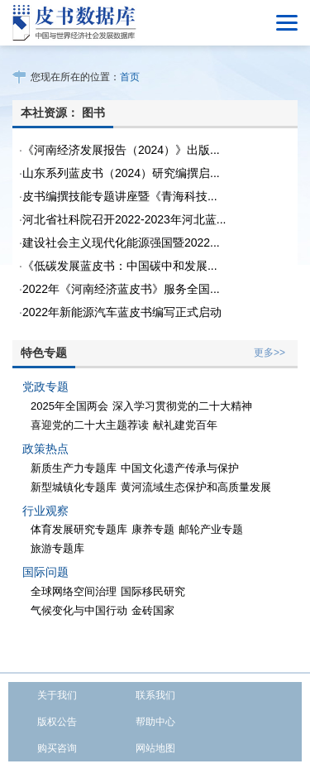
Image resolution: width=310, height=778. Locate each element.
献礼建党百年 (185, 425)
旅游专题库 (57, 548)
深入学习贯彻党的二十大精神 (182, 406)
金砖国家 (152, 610)
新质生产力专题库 (74, 468)
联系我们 (155, 695)
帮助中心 (155, 722)
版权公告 (57, 722)
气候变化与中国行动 (79, 610)
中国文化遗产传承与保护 (180, 468)
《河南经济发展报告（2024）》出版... (121, 149)
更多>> (269, 352)
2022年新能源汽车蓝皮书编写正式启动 (122, 312)
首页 (130, 77)
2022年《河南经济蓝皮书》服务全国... (121, 288)
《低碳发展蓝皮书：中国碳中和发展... (119, 265)
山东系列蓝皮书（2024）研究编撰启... (121, 173)
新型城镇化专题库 (74, 487)
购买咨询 (57, 748)
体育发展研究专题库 (79, 529)
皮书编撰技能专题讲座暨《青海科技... (119, 196)
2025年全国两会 (69, 406)
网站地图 (155, 748)
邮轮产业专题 (211, 529)
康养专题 (152, 529)
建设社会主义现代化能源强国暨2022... (121, 242)
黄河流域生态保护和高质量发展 (196, 487)
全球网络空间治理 (74, 591)
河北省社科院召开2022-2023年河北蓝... (124, 219)
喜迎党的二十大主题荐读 (90, 425)
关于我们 (57, 695)
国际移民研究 (153, 591)
